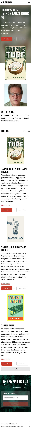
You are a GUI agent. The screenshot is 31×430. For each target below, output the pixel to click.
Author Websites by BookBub (15, 426)
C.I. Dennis (6, 2)
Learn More (22, 39)
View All (26, 131)
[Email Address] (15, 397)
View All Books (15, 369)
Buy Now (7, 39)
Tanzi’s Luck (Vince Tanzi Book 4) (14, 248)
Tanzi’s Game (7, 325)
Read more (5, 205)
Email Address (9, 393)
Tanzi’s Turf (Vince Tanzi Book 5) (15, 13)
